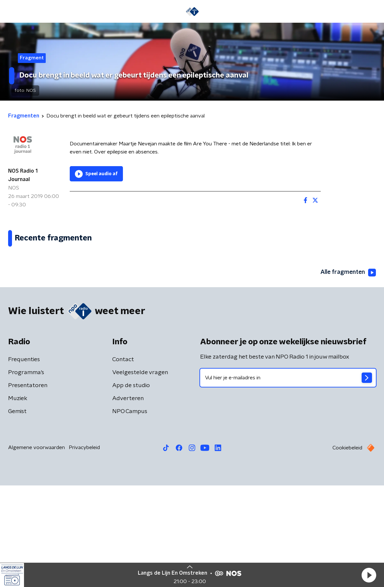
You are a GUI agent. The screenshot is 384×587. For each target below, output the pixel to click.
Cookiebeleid (347, 549)
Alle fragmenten (347, 374)
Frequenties (24, 461)
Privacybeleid (84, 549)
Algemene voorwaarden (36, 549)
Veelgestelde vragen (140, 474)
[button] (368, 575)
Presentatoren (27, 487)
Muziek (17, 500)
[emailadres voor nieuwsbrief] (288, 479)
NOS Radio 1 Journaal (23, 175)
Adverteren (128, 500)
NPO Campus (129, 513)
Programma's (26, 474)
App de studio (131, 487)
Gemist (17, 513)
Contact (123, 461)
